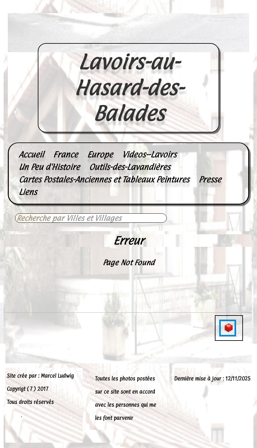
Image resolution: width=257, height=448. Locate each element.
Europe (100, 154)
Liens (28, 192)
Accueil (31, 154)
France (65, 154)
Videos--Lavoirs (149, 154)
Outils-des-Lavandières (129, 167)
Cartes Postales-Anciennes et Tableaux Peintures (104, 179)
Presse (210, 179)
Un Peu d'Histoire (49, 167)
